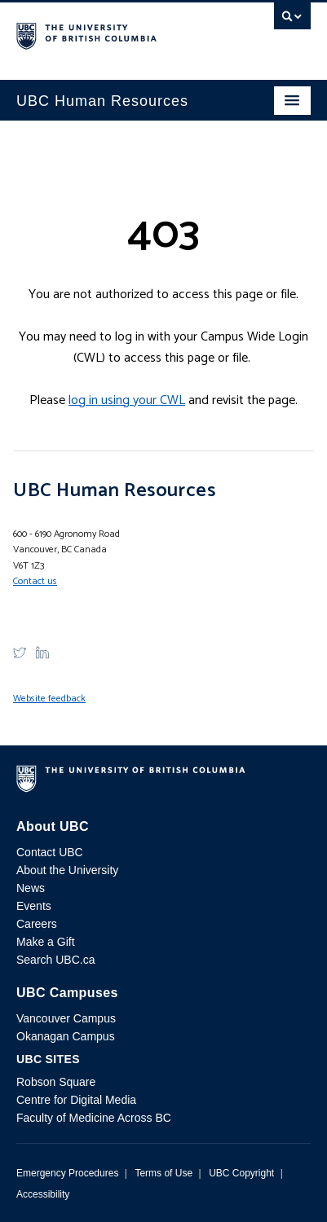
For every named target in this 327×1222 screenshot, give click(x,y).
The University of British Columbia (119, 33)
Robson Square (55, 1081)
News (30, 888)
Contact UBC (49, 852)
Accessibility (42, 1194)
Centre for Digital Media (76, 1099)
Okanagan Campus (65, 1036)
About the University (67, 870)
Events (33, 905)
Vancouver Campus (66, 1018)
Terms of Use (163, 1173)
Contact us (35, 581)
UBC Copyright (241, 1173)
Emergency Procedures (67, 1173)
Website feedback (49, 698)
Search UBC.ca (55, 959)
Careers (36, 923)
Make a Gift (45, 941)
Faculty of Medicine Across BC (93, 1117)
